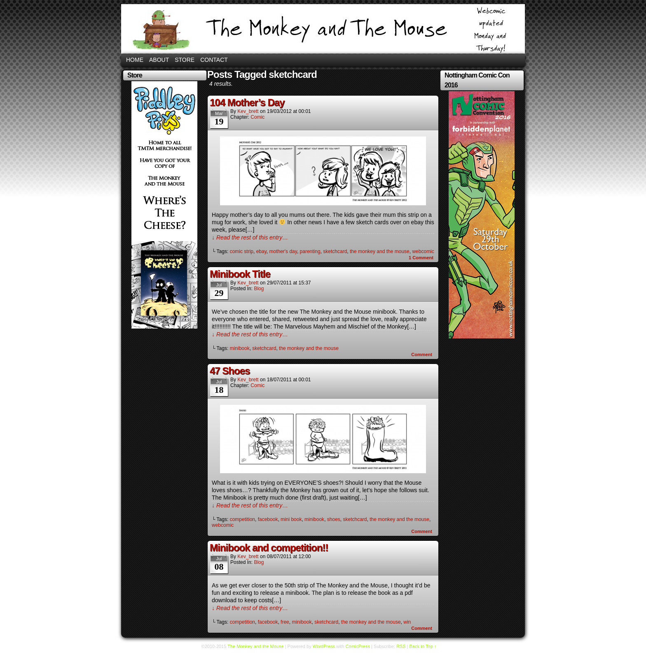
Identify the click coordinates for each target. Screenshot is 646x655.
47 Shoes (230, 370)
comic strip (241, 251)
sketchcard (335, 251)
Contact (214, 59)
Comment (421, 257)
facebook (268, 519)
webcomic (423, 251)
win (407, 622)
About (159, 59)
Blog (259, 288)
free (285, 622)
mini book (291, 519)
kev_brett (247, 111)
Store (184, 59)
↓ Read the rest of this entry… (250, 237)
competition (242, 519)
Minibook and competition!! (269, 547)
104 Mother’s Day (247, 102)
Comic (257, 117)
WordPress (324, 646)
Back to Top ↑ (423, 646)
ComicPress (358, 646)
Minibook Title (240, 273)
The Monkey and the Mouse (323, 29)
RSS (401, 646)
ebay (261, 251)
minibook (240, 348)
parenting (310, 251)
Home (134, 59)
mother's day (283, 251)
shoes (333, 519)
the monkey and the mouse (380, 251)
